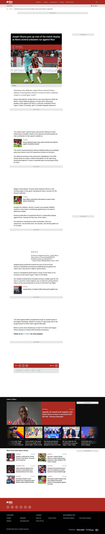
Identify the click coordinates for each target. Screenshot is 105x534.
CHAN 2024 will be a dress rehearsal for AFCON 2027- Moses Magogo (89, 443)
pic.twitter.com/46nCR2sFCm (44, 259)
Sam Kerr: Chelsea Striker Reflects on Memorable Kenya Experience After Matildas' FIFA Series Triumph (56, 459)
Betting (62, 2)
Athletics (46, 2)
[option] (15, 437)
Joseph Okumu (19, 370)
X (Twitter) (26, 334)
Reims (27, 370)
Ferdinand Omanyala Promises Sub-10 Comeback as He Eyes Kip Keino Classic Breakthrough (56, 470)
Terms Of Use (40, 521)
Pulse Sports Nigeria (68, 518)
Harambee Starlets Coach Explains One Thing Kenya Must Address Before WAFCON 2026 (25, 480)
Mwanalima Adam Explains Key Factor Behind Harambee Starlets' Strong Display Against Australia (56, 481)
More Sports (54, 2)
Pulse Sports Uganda (85, 518)
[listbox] (52, 436)
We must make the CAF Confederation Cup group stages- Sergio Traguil (70, 443)
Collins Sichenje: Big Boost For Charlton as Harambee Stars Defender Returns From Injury (24, 470)
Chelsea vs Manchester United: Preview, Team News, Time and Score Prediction (25, 458)
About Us (38, 518)
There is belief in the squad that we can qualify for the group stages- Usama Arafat (33, 443)
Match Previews (70, 2)
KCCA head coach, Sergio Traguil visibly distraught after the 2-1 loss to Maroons (15, 443)
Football (39, 2)
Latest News (10, 5)
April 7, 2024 (55, 260)
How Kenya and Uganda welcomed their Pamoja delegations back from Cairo (52, 443)
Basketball (23, 518)
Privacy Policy (52, 518)
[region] (52, 436)
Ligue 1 (39, 370)
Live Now (95, 6)
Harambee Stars (20, 465)
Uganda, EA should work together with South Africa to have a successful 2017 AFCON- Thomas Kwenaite (57, 414)
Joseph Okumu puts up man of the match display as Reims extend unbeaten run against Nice (33, 9)
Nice (33, 370)
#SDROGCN (51, 257)
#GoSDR (33, 259)
